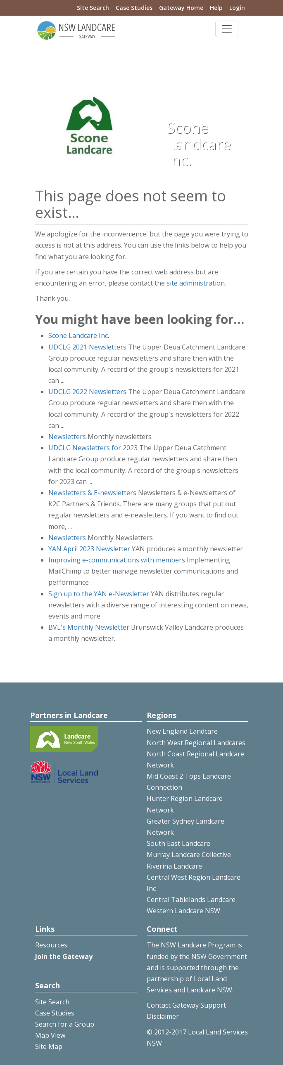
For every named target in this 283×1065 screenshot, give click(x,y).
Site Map (48, 1046)
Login (237, 8)
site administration (195, 283)
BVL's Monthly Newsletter (88, 627)
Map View (50, 1035)
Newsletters (67, 436)
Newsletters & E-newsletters (92, 492)
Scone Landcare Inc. (78, 335)
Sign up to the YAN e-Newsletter (98, 593)
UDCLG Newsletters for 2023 (93, 447)
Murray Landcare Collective (189, 854)
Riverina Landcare (174, 866)
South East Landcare (178, 843)
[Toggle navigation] (226, 29)
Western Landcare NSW (183, 910)
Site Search (93, 8)
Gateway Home (181, 8)
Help (216, 8)
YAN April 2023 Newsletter (89, 548)
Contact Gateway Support (186, 1005)
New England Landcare (182, 731)
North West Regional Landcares (196, 742)
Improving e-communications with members (116, 559)
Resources (51, 944)
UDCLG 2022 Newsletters (87, 391)
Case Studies (134, 8)
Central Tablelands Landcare (191, 899)
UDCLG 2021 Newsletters (87, 347)
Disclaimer (163, 1016)
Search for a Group (64, 1024)
